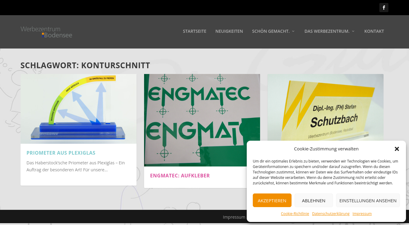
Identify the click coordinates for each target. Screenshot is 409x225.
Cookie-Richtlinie (295, 213)
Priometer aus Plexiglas (61, 152)
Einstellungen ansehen (368, 200)
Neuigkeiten (229, 32)
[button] (397, 149)
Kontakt (374, 32)
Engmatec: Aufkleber (180, 175)
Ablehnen (313, 200)
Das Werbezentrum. (327, 32)
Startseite (194, 32)
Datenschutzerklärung (331, 213)
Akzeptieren (272, 200)
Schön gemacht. (271, 32)
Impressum (362, 213)
